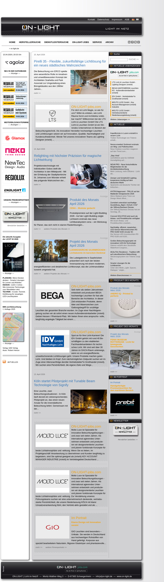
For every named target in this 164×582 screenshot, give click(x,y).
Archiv (109, 42)
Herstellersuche (30, 42)
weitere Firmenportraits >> (56, 547)
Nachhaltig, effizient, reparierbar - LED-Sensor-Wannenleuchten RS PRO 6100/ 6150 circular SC (123, 229)
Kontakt (91, 19)
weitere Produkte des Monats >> (57, 229)
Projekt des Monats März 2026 (119, 335)
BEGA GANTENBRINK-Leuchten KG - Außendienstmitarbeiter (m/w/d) (125, 90)
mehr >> (37, 93)
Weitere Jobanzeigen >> (120, 119)
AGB (127, 19)
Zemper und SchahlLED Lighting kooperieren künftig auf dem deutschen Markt (123, 180)
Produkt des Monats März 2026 (119, 289)
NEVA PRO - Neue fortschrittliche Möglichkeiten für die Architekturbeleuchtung (123, 166)
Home (12, 42)
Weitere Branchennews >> (121, 275)
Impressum (117, 19)
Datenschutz (103, 19)
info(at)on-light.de (104, 576)
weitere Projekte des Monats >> (56, 274)
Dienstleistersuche (56, 42)
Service (97, 42)
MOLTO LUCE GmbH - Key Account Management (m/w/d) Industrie (124, 104)
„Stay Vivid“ (115, 156)
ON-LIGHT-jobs (80, 42)
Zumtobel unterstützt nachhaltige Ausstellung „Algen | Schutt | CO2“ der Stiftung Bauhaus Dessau (124, 205)
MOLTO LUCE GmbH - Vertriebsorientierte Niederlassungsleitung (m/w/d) (124, 113)
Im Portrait (78, 518)
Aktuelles (13, 362)
